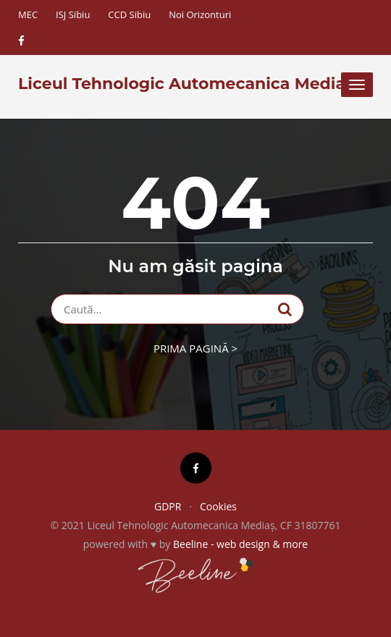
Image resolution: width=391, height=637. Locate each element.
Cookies (218, 506)
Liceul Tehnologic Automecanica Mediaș (186, 84)
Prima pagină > (195, 348)
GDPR (167, 506)
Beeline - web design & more (240, 544)
